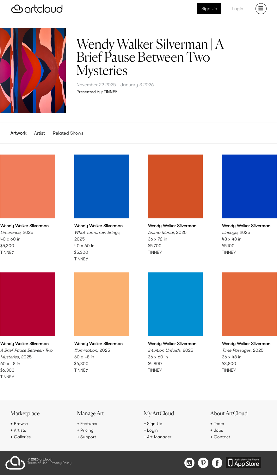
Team (219, 423)
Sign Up (209, 8)
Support (88, 436)
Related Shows (68, 133)
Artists (20, 430)
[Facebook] (217, 463)
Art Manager (159, 436)
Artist (39, 133)
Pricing (87, 430)
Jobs (218, 430)
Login (237, 8)
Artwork (18, 133)
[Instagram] (189, 463)
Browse (21, 423)
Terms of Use (37, 463)
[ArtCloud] (36, 8)
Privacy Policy (61, 463)
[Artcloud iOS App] (243, 462)
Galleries (22, 436)
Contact (222, 436)
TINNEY (110, 91)
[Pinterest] (202, 463)
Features (88, 423)
